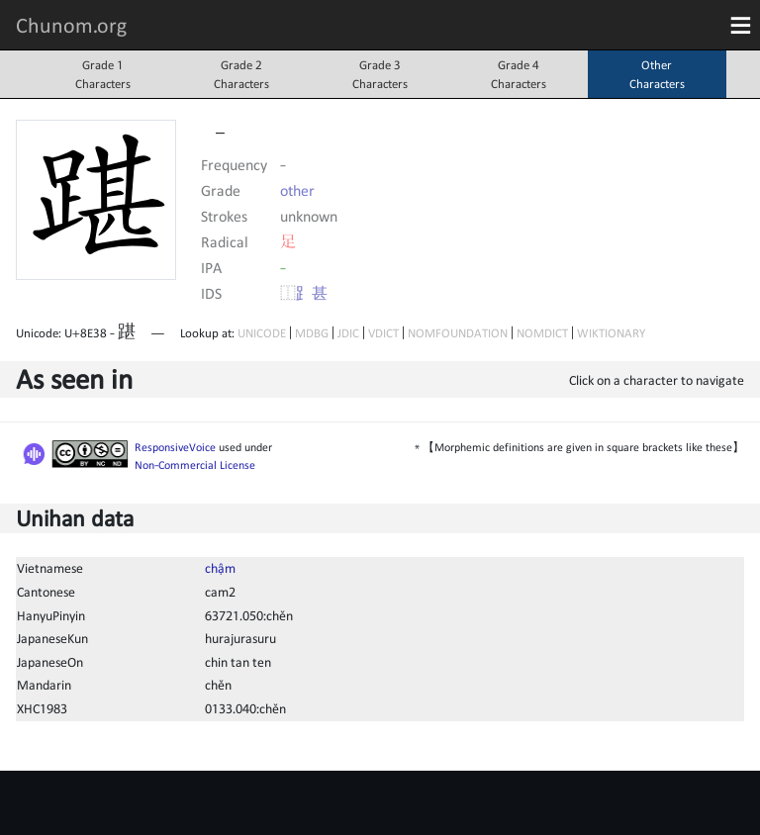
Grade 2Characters (241, 74)
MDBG (312, 332)
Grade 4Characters (518, 74)
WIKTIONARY (611, 332)
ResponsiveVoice (175, 447)
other (297, 190)
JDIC (348, 332)
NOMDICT (542, 332)
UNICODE (262, 332)
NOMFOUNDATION (458, 332)
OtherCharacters (657, 74)
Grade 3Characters (380, 74)
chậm (220, 568)
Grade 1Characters (103, 74)
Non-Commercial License (195, 465)
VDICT (383, 332)
